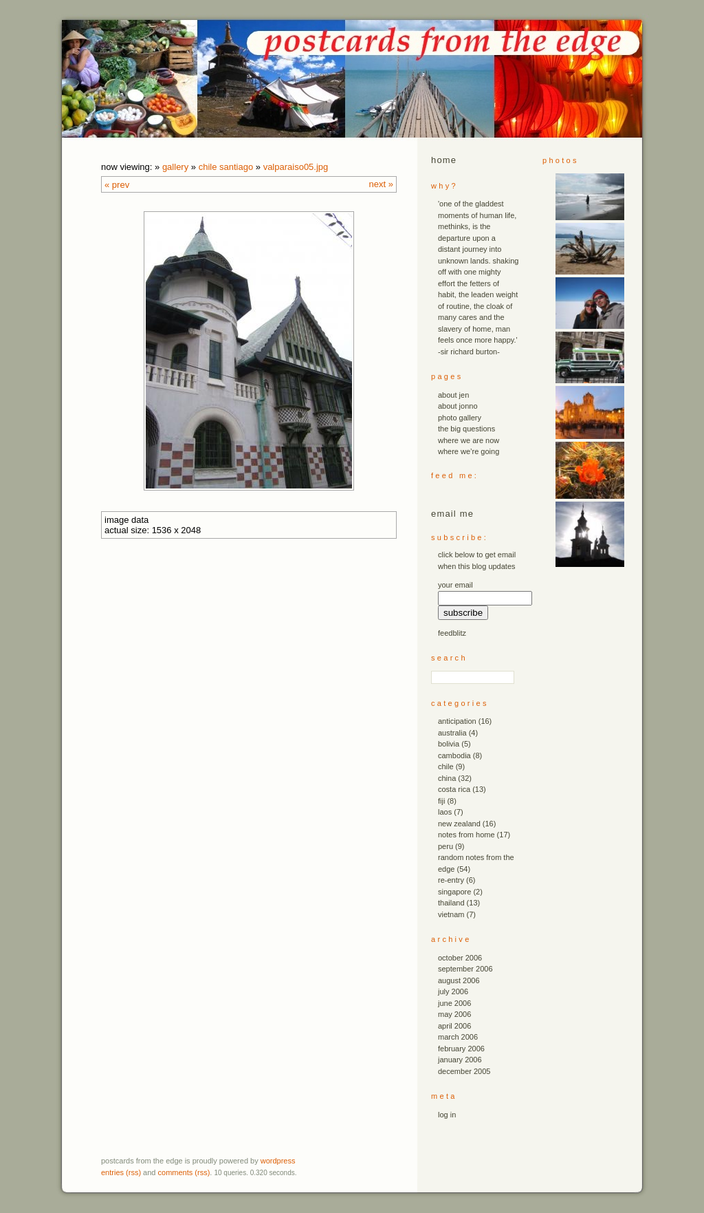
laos (445, 812)
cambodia (454, 755)
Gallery (175, 167)
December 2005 (464, 1071)
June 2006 (454, 1003)
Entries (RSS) (121, 1172)
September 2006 (465, 969)
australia (452, 733)
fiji (441, 801)
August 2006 (459, 980)
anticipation (457, 721)
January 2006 (460, 1059)
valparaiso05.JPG (296, 167)
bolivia (448, 744)
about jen (453, 395)
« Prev (116, 185)
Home (443, 160)
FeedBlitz (452, 633)
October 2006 (460, 958)
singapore (454, 892)
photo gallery (459, 418)
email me (452, 513)
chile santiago (226, 167)
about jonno (458, 406)
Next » (381, 184)
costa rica (454, 789)
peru (445, 846)
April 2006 (454, 1026)
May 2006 (454, 1014)
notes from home (466, 834)
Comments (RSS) (184, 1172)
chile (446, 766)
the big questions (466, 429)
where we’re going (468, 451)
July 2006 (453, 991)
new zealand (459, 823)
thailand (451, 903)
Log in (447, 1114)
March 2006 (458, 1037)
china (447, 778)
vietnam (451, 914)
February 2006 (461, 1048)
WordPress (278, 1161)
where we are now (468, 440)
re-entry (451, 880)
